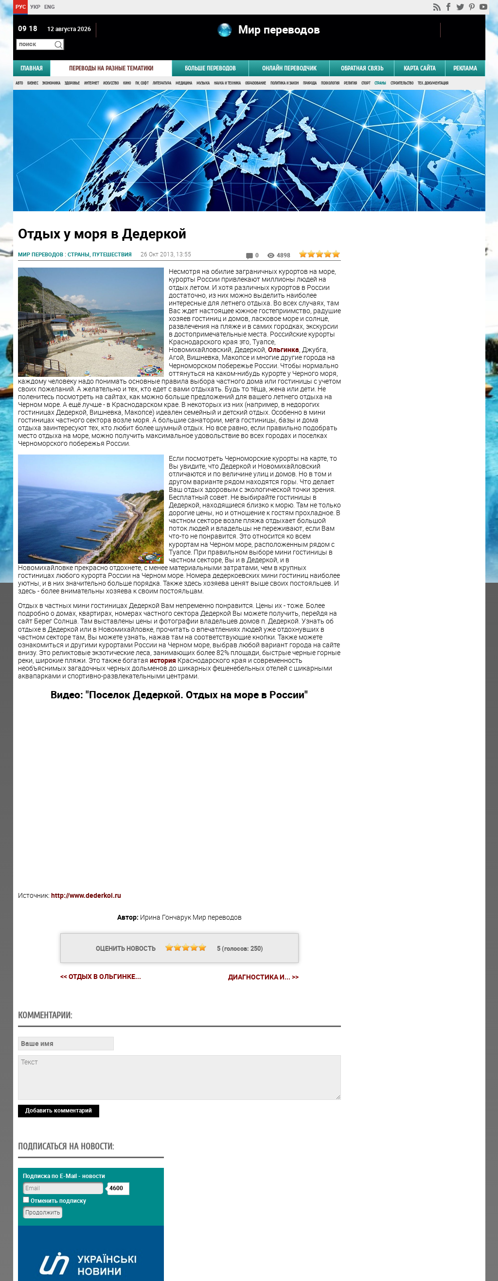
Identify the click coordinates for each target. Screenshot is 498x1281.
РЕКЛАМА (465, 56)
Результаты (402, 635)
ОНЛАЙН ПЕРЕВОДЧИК (289, 56)
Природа (310, 71)
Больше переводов (210, 56)
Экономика (51, 71)
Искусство (111, 71)
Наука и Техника (227, 71)
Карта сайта (420, 56)
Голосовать (402, 619)
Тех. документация (433, 71)
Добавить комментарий (58, 1196)
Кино (127, 71)
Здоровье (72, 71)
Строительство (402, 71)
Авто (19, 71)
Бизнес (32, 71)
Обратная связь (362, 56)
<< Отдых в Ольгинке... (88, 995)
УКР (35, 6)
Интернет (91, 71)
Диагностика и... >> (250, 996)
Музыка (203, 71)
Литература (162, 71)
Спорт (365, 71)
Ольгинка (283, 353)
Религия (350, 71)
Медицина (184, 71)
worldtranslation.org (389, 1231)
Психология (330, 71)
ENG (49, 6)
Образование (255, 71)
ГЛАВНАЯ (31, 56)
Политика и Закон (284, 71)
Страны (380, 71)
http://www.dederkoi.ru (86, 915)
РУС (20, 6)
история (79, 680)
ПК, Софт (141, 71)
